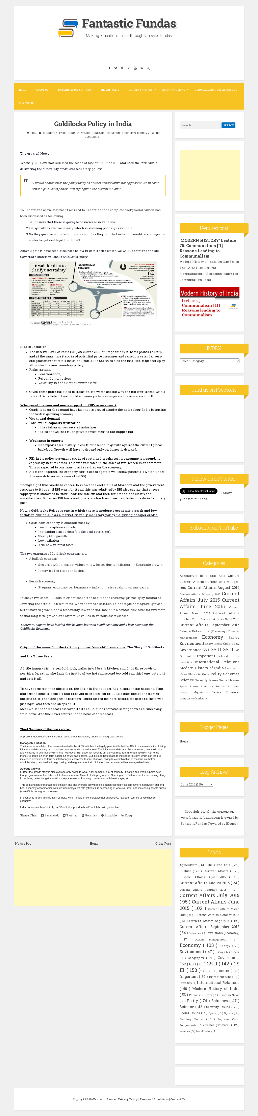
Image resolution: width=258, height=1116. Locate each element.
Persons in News (201, 995)
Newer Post (23, 843)
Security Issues (206, 680)
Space (183, 686)
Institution (186, 662)
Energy (234, 638)
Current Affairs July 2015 (209, 596)
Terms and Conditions (154, 1099)
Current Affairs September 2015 (209, 624)
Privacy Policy (128, 1099)
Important (206, 655)
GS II (215, 649)
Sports (194, 686)
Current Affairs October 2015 (217, 915)
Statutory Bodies (213, 686)
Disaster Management (212, 939)
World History (199, 698)
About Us (42, 89)
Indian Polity (110, 89)
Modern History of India (75, 89)
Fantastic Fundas (129, 23)
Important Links (173, 89)
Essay (209, 644)
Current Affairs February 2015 (200, 594)
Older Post (163, 843)
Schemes (231, 673)
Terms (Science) (225, 692)
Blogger (232, 823)
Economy (143, 132)
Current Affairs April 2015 (204, 877)
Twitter (70, 815)
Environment (192, 643)
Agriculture (188, 576)
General (218, 643)
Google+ (89, 815)
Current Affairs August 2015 (213, 587)
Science (187, 680)
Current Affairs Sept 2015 (219, 619)
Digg (126, 815)
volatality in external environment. (44, 752)
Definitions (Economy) (121, 132)
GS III (229, 649)
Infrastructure (228, 656)
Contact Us (26, 103)
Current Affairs (141, 89)
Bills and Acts (212, 576)
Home (22, 89)
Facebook (50, 815)
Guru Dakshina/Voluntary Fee (216, 89)
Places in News (199, 674)
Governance (190, 649)
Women (185, 698)
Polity (216, 673)
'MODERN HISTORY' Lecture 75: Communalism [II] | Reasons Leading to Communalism (208, 248)
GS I (205, 649)
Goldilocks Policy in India (93, 123)
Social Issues (229, 680)
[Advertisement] (93, 877)
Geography (231, 644)
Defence (185, 631)
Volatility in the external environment (68, 383)
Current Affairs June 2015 (86, 132)
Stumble (109, 815)
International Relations (217, 661)
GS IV (207, 970)
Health (189, 656)
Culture (233, 576)
